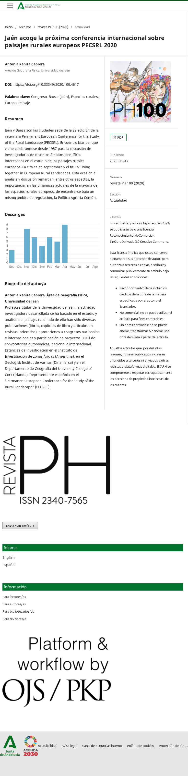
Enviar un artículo (20, 525)
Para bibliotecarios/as (18, 611)
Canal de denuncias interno (102, 746)
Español (8, 564)
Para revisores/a (14, 619)
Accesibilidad (47, 746)
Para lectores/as (14, 596)
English (8, 557)
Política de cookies (140, 746)
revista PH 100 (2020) (52, 27)
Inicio (9, 27)
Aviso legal (69, 746)
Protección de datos (173, 746)
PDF (120, 137)
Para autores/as (14, 604)
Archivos (25, 27)
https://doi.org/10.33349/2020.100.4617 (46, 84)
